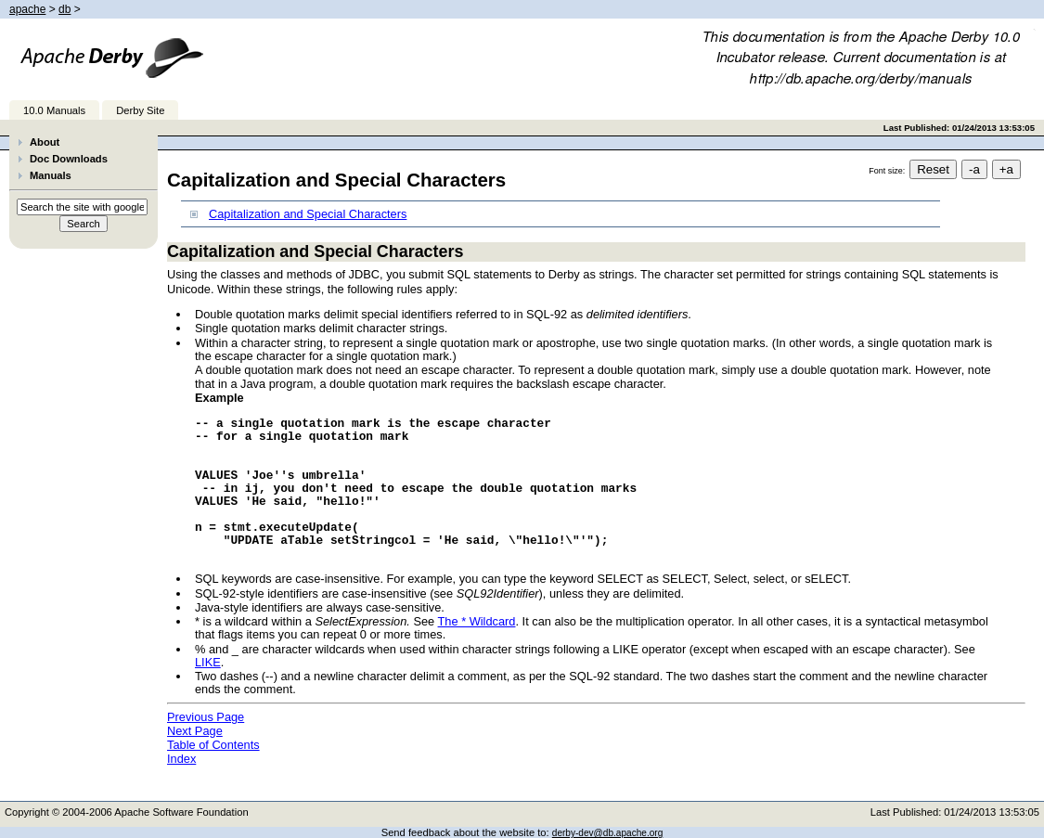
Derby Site (140, 110)
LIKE (208, 662)
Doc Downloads (69, 158)
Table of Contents (213, 745)
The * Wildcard (477, 621)
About (44, 142)
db (64, 9)
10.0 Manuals (54, 110)
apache (27, 9)
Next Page (195, 731)
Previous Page (205, 717)
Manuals (50, 175)
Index (181, 759)
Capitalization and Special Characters (307, 214)
